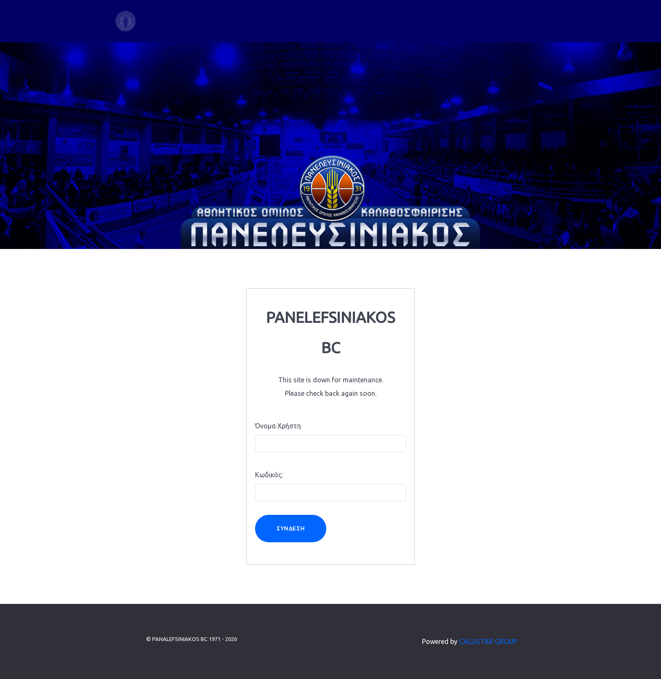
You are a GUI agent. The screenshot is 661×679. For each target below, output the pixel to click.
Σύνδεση (291, 528)
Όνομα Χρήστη (278, 426)
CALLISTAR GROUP (488, 641)
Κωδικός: (269, 475)
